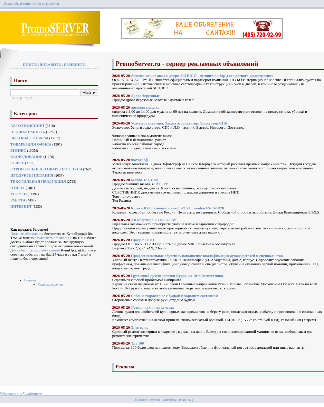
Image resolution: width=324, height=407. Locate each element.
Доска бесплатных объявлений (35, 250)
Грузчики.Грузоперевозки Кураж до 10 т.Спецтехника (177, 276)
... (169, 88)
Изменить (75, 64)
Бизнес (18, 150)
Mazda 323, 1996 (144, 180)
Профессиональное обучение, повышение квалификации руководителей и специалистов (207, 256)
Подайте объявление (27, 233)
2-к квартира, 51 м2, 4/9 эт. (154, 220)
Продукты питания (32, 175)
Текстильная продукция (38, 181)
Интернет (21, 206)
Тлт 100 (137, 343)
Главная (30, 280)
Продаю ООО (142, 240)
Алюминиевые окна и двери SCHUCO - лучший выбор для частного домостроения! (203, 75)
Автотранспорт (27, 125)
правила (185, 400)
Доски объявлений (17, 4)
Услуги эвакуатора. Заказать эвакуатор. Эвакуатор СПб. (179, 123)
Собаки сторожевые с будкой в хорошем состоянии (174, 296)
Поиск (30, 64)
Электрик (139, 327)
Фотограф (139, 160)
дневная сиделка (145, 107)
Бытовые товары (29, 138)
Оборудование (26, 157)
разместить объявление (53, 238)
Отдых (17, 188)
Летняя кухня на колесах (152, 307)
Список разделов (50, 284)
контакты (169, 400)
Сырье (17, 163)
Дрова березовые (145, 95)
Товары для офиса (30, 144)
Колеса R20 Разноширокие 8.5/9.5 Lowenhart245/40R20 (177, 208)
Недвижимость (27, 132)
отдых (28, 98)
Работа (18, 200)
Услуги (18, 194)
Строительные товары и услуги (46, 169)
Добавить (50, 64)
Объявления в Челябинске (21, 393)
